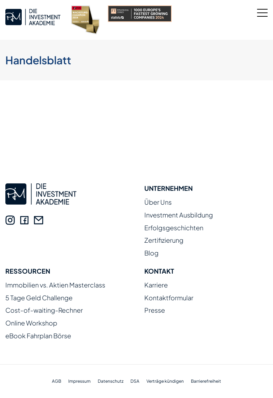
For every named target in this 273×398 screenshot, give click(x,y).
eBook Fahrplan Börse (38, 336)
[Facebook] (24, 220)
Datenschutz (110, 381)
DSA (134, 381)
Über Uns (158, 202)
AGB (56, 381)
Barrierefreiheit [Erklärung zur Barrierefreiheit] (206, 381)
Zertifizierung (163, 240)
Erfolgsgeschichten (173, 228)
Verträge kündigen (165, 381)
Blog (151, 253)
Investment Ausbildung (178, 215)
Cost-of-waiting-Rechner (44, 310)
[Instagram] (10, 220)
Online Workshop (31, 323)
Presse (154, 310)
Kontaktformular (168, 298)
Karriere (156, 285)
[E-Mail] (38, 220)
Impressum (79, 381)
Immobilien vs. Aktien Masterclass (55, 285)
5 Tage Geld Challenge (39, 298)
